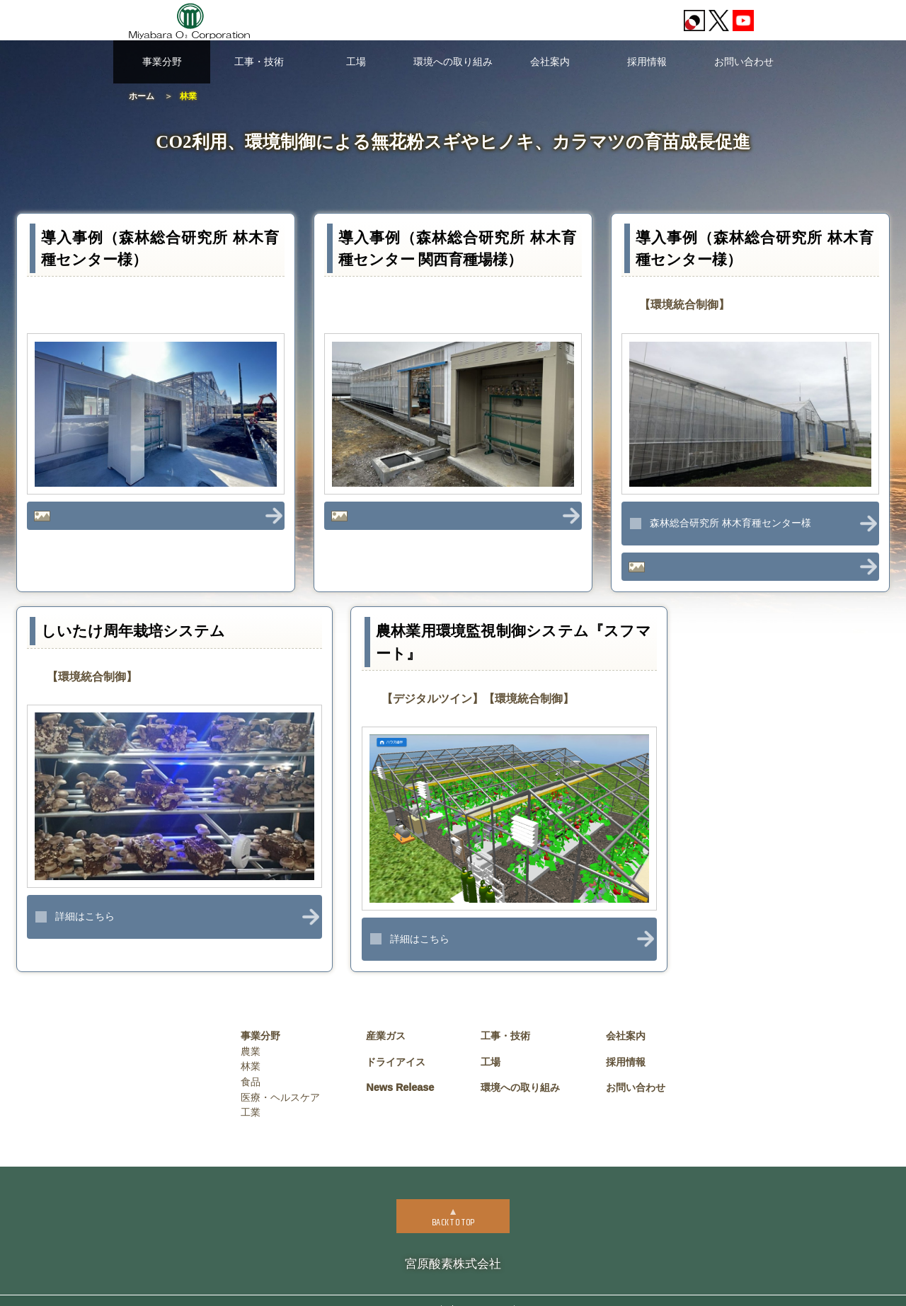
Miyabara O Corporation (479, 1291)
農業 (250, 1033)
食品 (250, 1063)
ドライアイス (395, 1043)
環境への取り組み (453, 61)
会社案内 (550, 61)
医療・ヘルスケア (280, 1078)
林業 (250, 1047)
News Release (400, 1069)
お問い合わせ (744, 61)
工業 (250, 1093)
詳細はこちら (85, 897)
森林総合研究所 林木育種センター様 (730, 522)
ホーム (141, 96)
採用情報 (647, 61)
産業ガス (386, 1017)
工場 (356, 61)
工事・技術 (259, 61)
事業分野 (162, 61)
